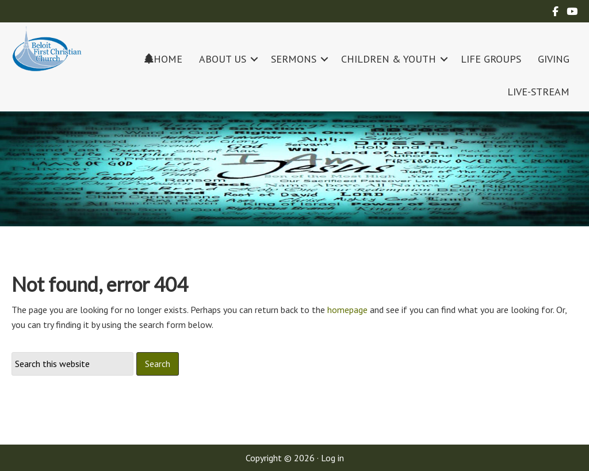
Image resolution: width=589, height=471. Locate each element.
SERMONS (293, 58)
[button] (254, 59)
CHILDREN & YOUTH (388, 58)
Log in (332, 458)
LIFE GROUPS (491, 58)
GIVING (553, 58)
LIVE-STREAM (538, 91)
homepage (347, 309)
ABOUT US (222, 58)
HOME (163, 58)
